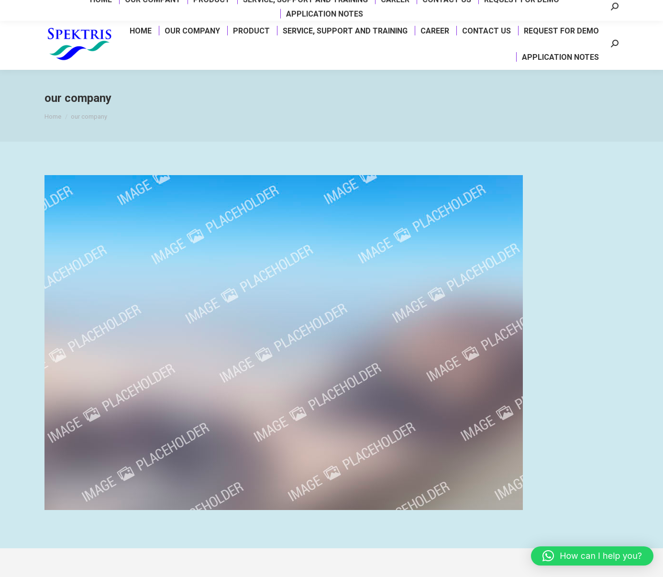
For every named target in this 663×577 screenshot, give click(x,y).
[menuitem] (140, 30)
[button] (592, 556)
